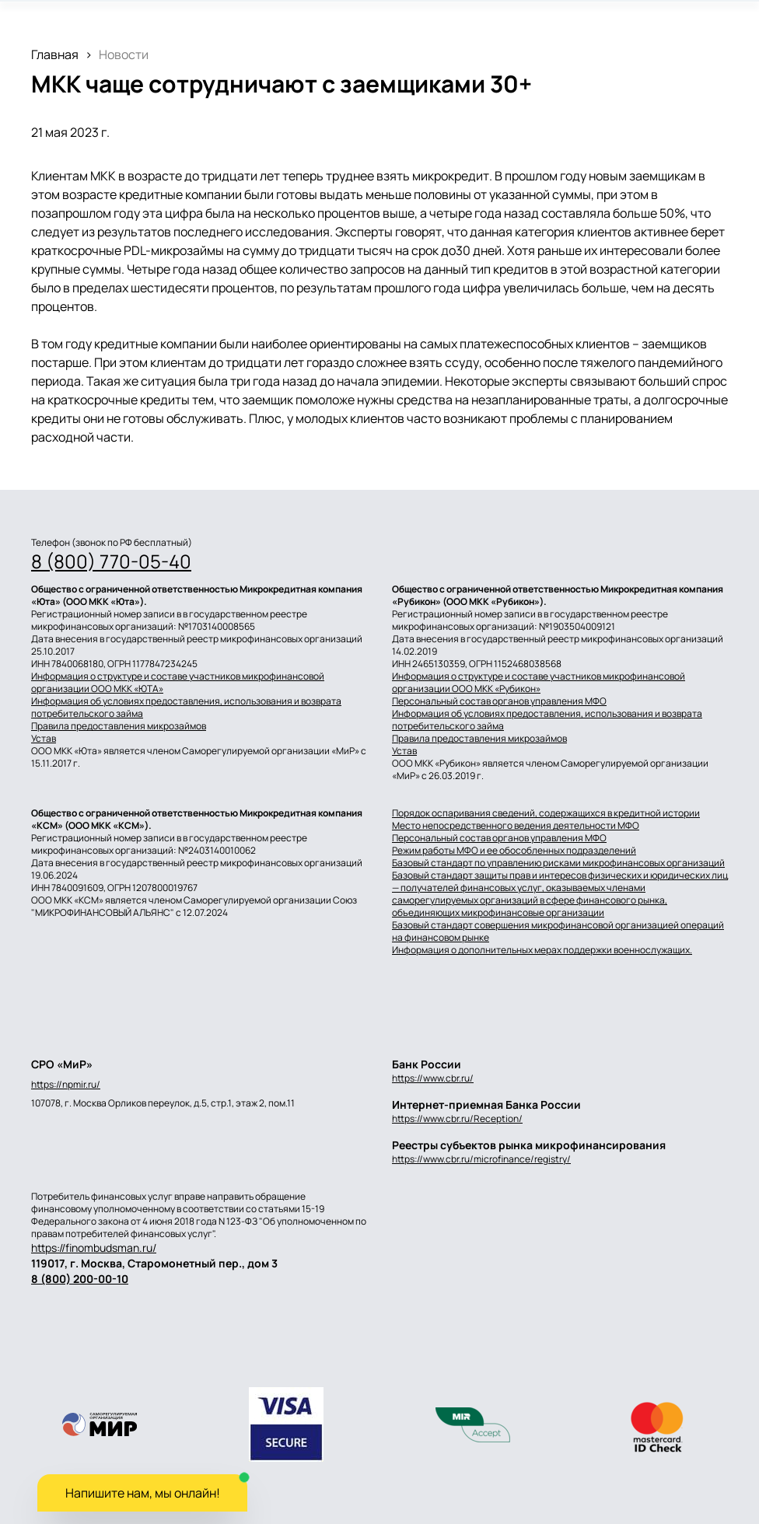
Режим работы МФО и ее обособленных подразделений (514, 850)
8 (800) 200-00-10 (79, 1278)
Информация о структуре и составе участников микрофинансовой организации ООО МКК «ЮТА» (177, 682)
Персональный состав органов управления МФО (499, 701)
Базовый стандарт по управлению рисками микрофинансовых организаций (558, 863)
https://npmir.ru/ (65, 1084)
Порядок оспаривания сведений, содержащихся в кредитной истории (546, 813)
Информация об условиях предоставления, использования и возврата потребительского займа (186, 707)
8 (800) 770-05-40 (111, 561)
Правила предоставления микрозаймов (118, 726)
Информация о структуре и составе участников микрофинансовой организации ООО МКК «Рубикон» (538, 682)
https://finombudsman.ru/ (93, 1247)
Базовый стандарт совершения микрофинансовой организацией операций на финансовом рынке (558, 931)
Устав (43, 738)
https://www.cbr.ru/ (433, 1078)
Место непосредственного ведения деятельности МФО (515, 826)
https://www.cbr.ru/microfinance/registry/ (481, 1159)
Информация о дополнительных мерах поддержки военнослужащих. (542, 950)
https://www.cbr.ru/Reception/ (457, 1118)
